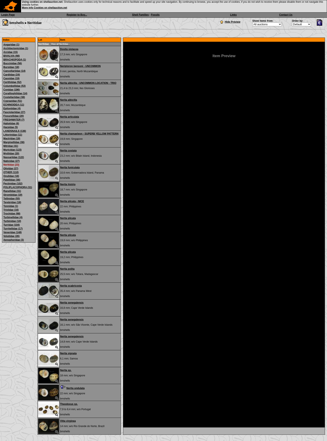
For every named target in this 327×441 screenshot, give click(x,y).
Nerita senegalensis (72, 302)
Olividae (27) (10, 168)
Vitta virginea (68, 421)
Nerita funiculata (70, 167)
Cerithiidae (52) (12, 82)
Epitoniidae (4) (12, 108)
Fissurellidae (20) (13, 116)
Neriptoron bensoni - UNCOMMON (80, 66)
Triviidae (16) (11, 209)
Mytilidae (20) (11, 153)
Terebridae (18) (12, 202)
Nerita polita (67, 268)
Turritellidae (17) (13, 228)
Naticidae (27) (11, 161)
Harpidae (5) (10, 127)
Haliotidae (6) (11, 123)
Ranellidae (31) (12, 191)
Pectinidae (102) (12, 183)
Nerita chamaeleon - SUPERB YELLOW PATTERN (89, 133)
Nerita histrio (67, 184)
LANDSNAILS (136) (14, 131)
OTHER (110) (11, 172)
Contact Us (285, 14)
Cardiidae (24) (11, 74)
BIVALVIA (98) (11, 55)
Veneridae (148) (12, 232)
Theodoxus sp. (69, 404)
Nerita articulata (69, 116)
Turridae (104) (11, 224)
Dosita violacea (69, 49)
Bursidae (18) (11, 67)
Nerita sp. (66, 370)
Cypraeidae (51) (12, 101)
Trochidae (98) (11, 213)
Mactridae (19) (11, 138)
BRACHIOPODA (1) (14, 59)
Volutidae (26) (11, 236)
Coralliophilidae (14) (15, 93)
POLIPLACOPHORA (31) (17, 187)
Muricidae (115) (12, 149)
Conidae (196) (11, 89)
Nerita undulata (75, 388)
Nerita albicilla (68, 99)
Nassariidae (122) (13, 157)
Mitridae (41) (10, 146)
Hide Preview (232, 21)
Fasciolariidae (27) (14, 112)
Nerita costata (68, 150)
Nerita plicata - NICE (72, 201)
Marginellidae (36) (13, 142)
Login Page (8, 14)
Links (233, 14)
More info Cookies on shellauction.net (44, 7)
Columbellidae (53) (14, 85)
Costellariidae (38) (14, 97)
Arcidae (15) (10, 52)
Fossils (155, 14)
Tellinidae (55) (11, 198)
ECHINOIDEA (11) (13, 104)
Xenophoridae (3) (13, 239)
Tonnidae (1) (10, 206)
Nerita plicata (68, 218)
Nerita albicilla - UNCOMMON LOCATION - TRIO (88, 83)
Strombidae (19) (12, 194)
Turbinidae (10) (12, 221)
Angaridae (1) (11, 44)
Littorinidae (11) (12, 134)
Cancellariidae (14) (14, 70)
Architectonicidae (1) (15, 48)
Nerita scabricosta (71, 285)
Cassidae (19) (11, 78)
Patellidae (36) (11, 179)
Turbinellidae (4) (13, 217)
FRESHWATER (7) (13, 119)
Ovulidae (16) (11, 176)
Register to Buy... (77, 14)
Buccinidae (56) (12, 63)
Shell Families (140, 14)
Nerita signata (68, 353)
